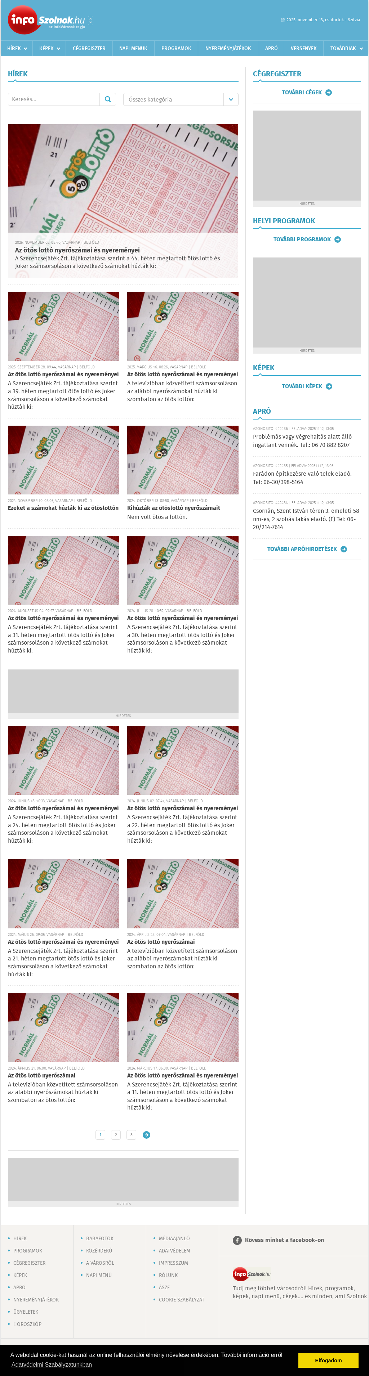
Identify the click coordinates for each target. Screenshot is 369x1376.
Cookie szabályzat (181, 1300)
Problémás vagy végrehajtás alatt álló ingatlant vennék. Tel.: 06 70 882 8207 (302, 440)
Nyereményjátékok (228, 49)
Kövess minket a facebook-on (284, 1240)
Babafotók (100, 1239)
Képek (46, 49)
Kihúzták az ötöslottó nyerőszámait (173, 508)
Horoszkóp (27, 1324)
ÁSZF (164, 1288)
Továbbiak (343, 49)
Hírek (14, 49)
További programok (302, 239)
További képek (302, 386)
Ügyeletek (25, 1312)
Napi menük (133, 49)
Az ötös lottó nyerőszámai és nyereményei (77, 251)
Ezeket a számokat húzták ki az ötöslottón (63, 508)
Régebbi (146, 1134)
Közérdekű (99, 1251)
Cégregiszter (89, 49)
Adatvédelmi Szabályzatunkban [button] (52, 1365)
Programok (176, 49)
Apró (271, 49)
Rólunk (168, 1275)
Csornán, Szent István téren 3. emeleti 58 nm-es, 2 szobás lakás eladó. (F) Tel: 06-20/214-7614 (306, 519)
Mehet (107, 99)
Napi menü (99, 1275)
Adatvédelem (174, 1251)
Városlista (90, 20)
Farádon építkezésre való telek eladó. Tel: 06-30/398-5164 (302, 478)
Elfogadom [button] (328, 1360)
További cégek (302, 92)
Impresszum (173, 1263)
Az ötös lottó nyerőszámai (161, 942)
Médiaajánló (174, 1239)
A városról (100, 1263)
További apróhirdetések (302, 549)
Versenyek (304, 49)
